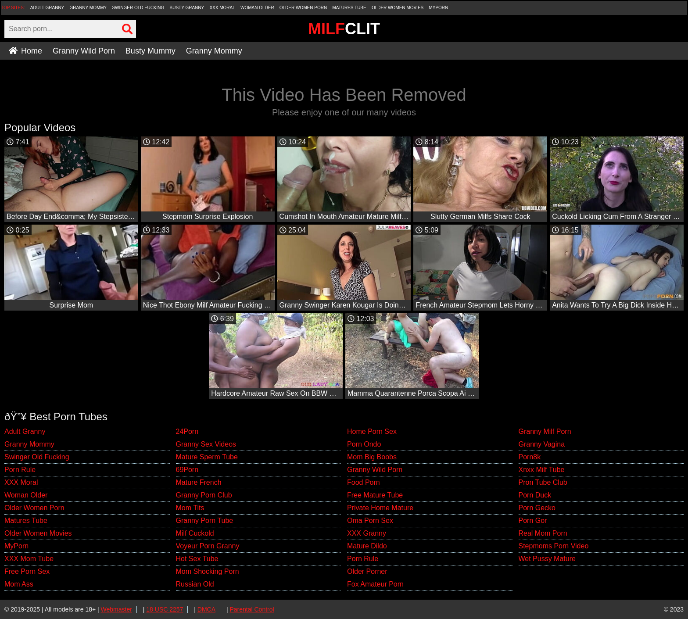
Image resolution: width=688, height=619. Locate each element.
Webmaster (116, 609)
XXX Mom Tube (29, 558)
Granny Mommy (88, 7)
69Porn (187, 469)
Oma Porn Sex (370, 520)
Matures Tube (349, 7)
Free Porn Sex (27, 571)
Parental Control (251, 609)
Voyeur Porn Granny (208, 546)
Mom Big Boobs (372, 457)
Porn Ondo (364, 444)
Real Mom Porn (543, 533)
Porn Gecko (537, 508)
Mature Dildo (367, 546)
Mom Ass (18, 584)
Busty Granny (187, 7)
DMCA (206, 609)
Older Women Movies (397, 7)
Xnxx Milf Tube (542, 469)
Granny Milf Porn (545, 431)
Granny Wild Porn (84, 51)
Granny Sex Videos (206, 444)
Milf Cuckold (195, 533)
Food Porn (363, 482)
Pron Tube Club (543, 482)
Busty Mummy (150, 51)
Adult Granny (47, 7)
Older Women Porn (303, 7)
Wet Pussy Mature (547, 558)
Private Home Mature (380, 508)
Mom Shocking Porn (207, 571)
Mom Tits (190, 508)
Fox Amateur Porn (375, 584)
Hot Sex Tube (197, 558)
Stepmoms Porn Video (554, 546)
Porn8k (530, 457)
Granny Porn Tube (204, 520)
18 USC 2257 (164, 609)
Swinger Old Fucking (138, 7)
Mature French (199, 482)
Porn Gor (533, 520)
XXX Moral (222, 7)
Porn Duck (535, 495)
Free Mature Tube (375, 495)
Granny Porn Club (204, 495)
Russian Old (195, 584)
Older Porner (367, 571)
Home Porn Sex (372, 431)
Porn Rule (20, 469)
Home (25, 51)
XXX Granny (366, 533)
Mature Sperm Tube (207, 457)
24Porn (187, 431)
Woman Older (257, 7)
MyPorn (438, 7)
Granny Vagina (542, 444)
